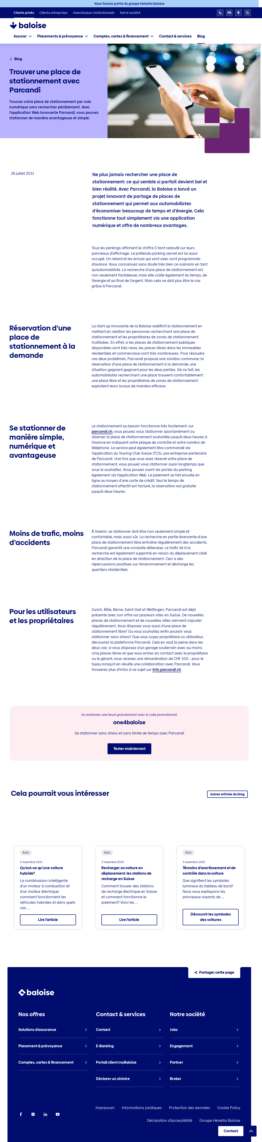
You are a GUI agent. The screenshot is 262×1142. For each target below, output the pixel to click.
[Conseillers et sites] (238, 12)
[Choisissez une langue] (229, 12)
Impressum (112, 1107)
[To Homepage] (32, 25)
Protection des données (197, 1107)
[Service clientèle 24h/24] (220, 12)
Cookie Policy (236, 1107)
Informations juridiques (149, 1107)
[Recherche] (247, 12)
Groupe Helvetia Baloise (227, 1120)
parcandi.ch (102, 431)
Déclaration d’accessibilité (177, 1120)
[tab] (22, 36)
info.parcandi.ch (166, 669)
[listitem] (24, 12)
